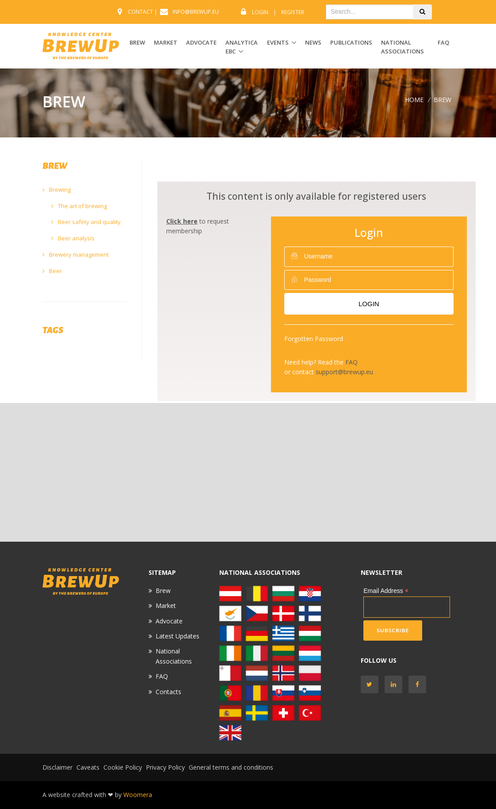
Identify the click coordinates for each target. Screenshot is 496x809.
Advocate (169, 621)
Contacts (168, 691)
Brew (163, 590)
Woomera (137, 794)
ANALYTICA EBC (241, 47)
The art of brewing (79, 206)
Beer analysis (73, 238)
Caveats (87, 767)
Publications (351, 42)
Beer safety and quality (86, 222)
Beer (52, 271)
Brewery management (75, 254)
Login (260, 12)
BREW (137, 42)
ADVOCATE (201, 42)
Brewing (56, 190)
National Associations (402, 47)
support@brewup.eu (344, 372)
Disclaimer (57, 767)
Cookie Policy (122, 767)
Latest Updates (177, 636)
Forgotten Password (313, 338)
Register (292, 12)
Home (414, 99)
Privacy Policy (165, 767)
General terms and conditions (231, 767)
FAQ (443, 42)
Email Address (385, 591)
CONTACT (140, 11)
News (313, 42)
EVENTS (278, 42)
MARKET (165, 42)
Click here (182, 221)
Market (166, 605)
